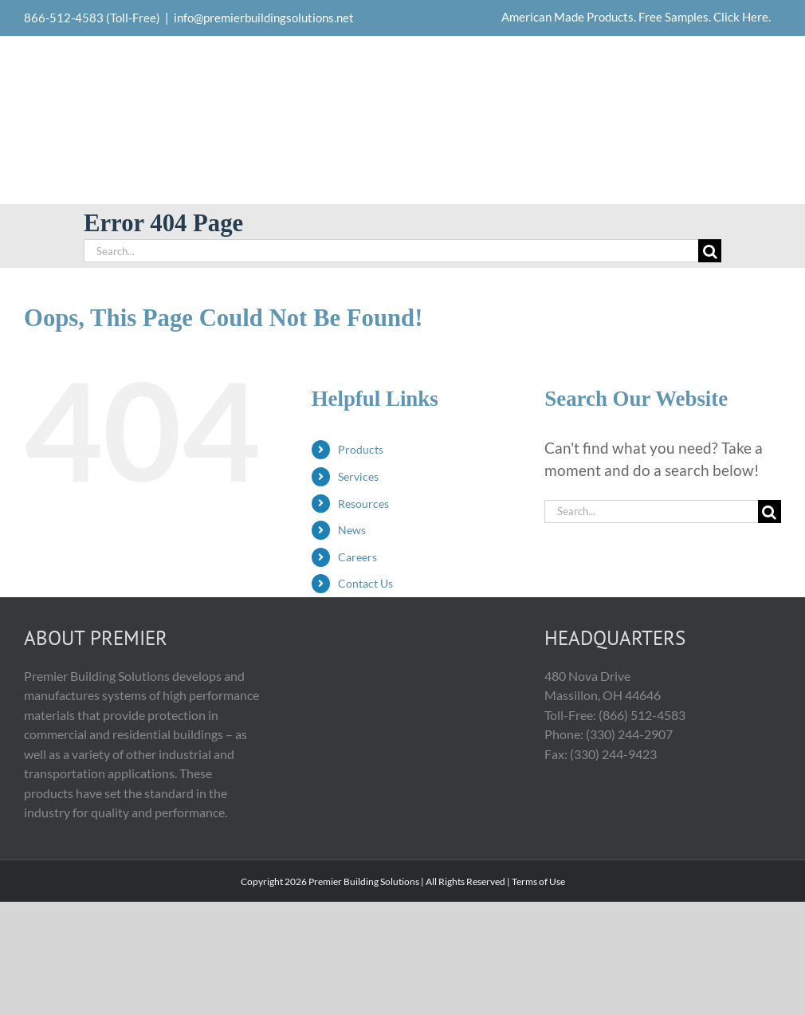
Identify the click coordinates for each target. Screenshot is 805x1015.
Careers (357, 557)
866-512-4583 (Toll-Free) (92, 17)
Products (360, 449)
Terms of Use (538, 881)
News (352, 530)
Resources (363, 503)
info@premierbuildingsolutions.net (264, 17)
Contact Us (365, 583)
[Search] (709, 250)
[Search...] (391, 250)
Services (358, 476)
